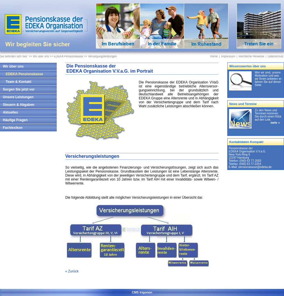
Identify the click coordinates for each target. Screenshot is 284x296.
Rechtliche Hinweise (251, 56)
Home (214, 56)
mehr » (275, 122)
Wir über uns (13, 66)
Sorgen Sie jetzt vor (19, 89)
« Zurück (72, 271)
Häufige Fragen (15, 120)
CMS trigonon (142, 292)
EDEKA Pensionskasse (24, 74)
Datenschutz (275, 56)
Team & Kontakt (18, 82)
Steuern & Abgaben (18, 105)
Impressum (228, 56)
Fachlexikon (12, 128)
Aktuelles (10, 112)
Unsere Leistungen (18, 97)
